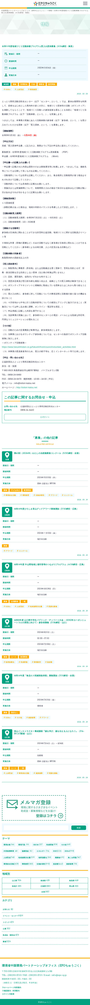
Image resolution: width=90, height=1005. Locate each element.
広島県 (45, 886)
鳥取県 (6, 84)
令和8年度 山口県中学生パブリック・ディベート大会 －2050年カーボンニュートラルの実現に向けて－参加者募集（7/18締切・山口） (50, 621)
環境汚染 (23, 844)
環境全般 (9, 844)
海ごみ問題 (74, 857)
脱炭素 (49, 662)
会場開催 (14, 601)
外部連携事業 (11, 851)
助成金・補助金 (11, 935)
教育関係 (51, 84)
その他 (19, 718)
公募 (6, 928)
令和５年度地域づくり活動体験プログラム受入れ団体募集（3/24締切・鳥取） (38, 46)
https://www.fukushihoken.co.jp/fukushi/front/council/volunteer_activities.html (39, 347)
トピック (8, 922)
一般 (24, 601)
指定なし (14, 712)
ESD (57, 851)
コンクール (68, 495)
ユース (13, 657)
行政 (33, 84)
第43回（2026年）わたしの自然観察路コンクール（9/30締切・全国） (47, 453)
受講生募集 (52, 606)
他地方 (16, 886)
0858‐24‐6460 (27, 410)
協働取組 (27, 851)
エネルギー (43, 851)
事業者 (41, 84)
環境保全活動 (11, 495)
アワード (54, 495)
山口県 (16, 880)
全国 (45, 891)
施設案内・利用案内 (11, 991)
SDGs (8, 89)
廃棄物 (59, 857)
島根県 (45, 880)
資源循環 (31, 718)
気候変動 (24, 662)
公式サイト (45, 417)
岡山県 (73, 886)
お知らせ (8, 909)
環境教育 (33, 89)
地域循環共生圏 (36, 606)
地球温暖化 (10, 662)
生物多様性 (40, 495)
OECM (38, 844)
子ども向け (15, 490)
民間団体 (23, 84)
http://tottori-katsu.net (26, 387)
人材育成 (20, 89)
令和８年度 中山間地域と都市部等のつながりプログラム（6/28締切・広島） (50, 564)
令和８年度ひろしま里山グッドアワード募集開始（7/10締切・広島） (46, 509)
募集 (14, 84)
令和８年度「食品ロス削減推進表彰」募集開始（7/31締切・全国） (45, 675)
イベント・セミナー (13, 915)
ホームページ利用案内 (12, 987)
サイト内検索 (9, 994)
